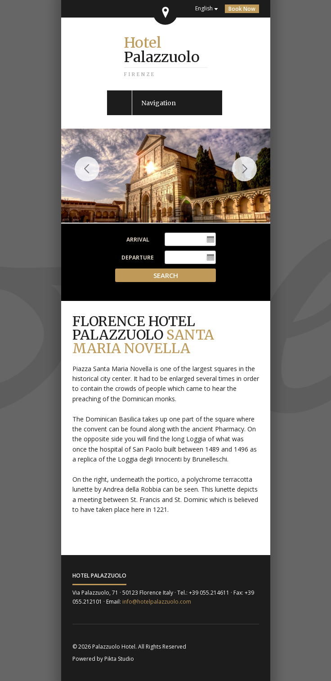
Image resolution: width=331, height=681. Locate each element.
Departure (137, 257)
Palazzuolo (162, 50)
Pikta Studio (119, 659)
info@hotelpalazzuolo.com (156, 601)
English (204, 8)
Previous (87, 177)
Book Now (241, 9)
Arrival (137, 239)
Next (249, 177)
